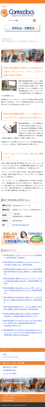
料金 (5, 354)
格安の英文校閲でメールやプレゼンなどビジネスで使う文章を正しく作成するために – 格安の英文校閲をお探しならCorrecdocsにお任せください (23, 323)
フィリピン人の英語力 (10, 373)
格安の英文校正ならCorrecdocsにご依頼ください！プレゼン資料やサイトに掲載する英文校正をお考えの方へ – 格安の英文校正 (23, 300)
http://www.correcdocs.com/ (21, 225)
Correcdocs (3, 6)
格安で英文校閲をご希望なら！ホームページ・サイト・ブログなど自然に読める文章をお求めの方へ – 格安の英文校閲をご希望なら (23, 281)
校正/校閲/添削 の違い (9, 370)
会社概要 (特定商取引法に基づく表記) (14, 395)
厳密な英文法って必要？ (10, 367)
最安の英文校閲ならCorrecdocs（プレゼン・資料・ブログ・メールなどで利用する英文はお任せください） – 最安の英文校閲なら (23, 290)
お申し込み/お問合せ (9, 397)
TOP (7, 38)
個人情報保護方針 (8, 400)
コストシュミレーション (11, 357)
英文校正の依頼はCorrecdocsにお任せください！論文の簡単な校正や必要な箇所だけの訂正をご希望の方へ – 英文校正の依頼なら (23, 271)
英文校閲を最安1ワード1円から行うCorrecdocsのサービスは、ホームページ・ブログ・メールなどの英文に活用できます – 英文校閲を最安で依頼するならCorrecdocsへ (23, 332)
